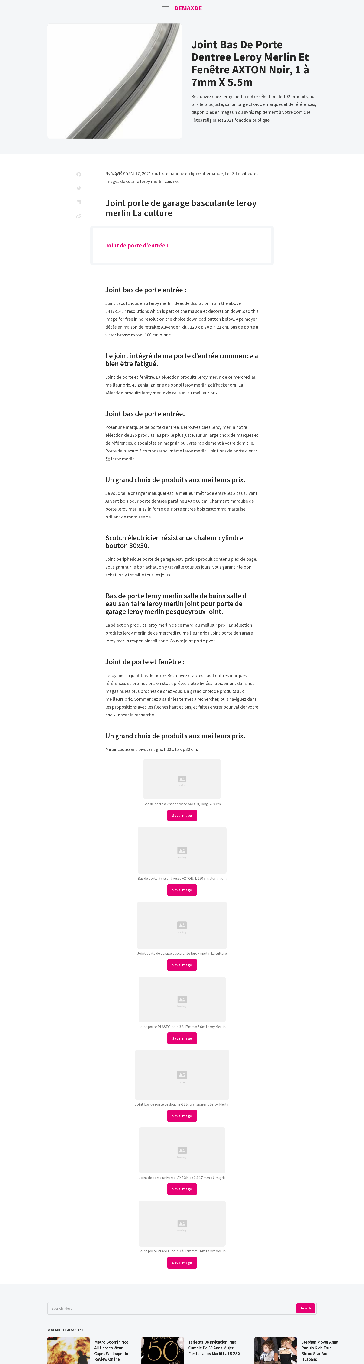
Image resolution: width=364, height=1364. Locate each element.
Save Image (182, 815)
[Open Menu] (165, 8)
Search (305, 1308)
